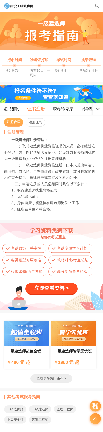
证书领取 (11, 109)
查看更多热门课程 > (51, 378)
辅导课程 (89, 109)
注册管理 (13, 122)
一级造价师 (15, 409)
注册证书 (35, 122)
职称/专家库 (63, 109)
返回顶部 (95, 418)
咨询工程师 (40, 420)
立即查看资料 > (51, 288)
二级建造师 (40, 409)
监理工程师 (65, 409)
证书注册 (36, 109)
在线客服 (95, 406)
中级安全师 (15, 420)
